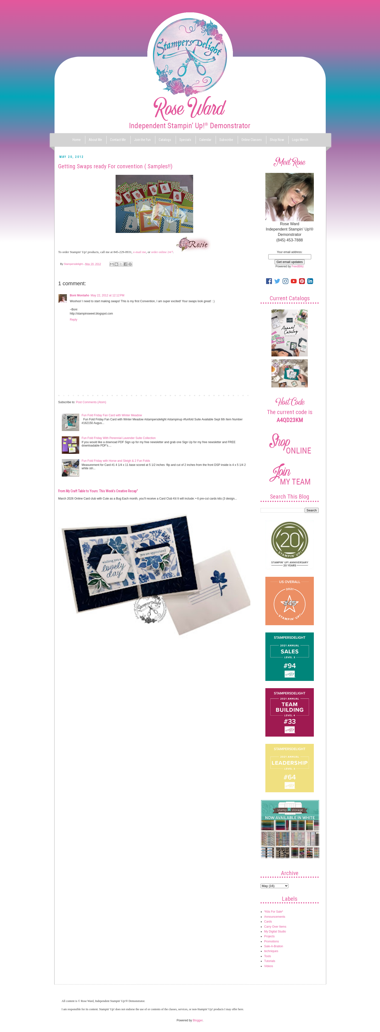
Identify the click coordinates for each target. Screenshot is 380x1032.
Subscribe (226, 140)
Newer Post (66, 395)
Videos (268, 966)
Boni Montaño (79, 295)
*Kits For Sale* (273, 911)
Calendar (205, 140)
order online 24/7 (162, 252)
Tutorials (269, 961)
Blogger (198, 1020)
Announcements (274, 916)
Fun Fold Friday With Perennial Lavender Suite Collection (119, 438)
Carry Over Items (275, 926)
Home (76, 140)
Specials (185, 140)
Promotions (271, 941)
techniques (271, 951)
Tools (267, 956)
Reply (73, 319)
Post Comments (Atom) (91, 402)
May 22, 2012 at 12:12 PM (107, 295)
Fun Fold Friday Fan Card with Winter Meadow (112, 415)
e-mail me (139, 252)
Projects (269, 936)
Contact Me (118, 140)
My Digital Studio (275, 931)
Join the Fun (142, 140)
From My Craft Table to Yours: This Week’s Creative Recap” (98, 491)
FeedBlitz (298, 266)
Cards (268, 921)
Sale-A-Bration (273, 946)
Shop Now (277, 140)
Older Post (242, 395)
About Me (95, 140)
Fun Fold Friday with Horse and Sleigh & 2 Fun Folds (116, 460)
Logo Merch (300, 140)
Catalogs (165, 140)
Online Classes (251, 140)
